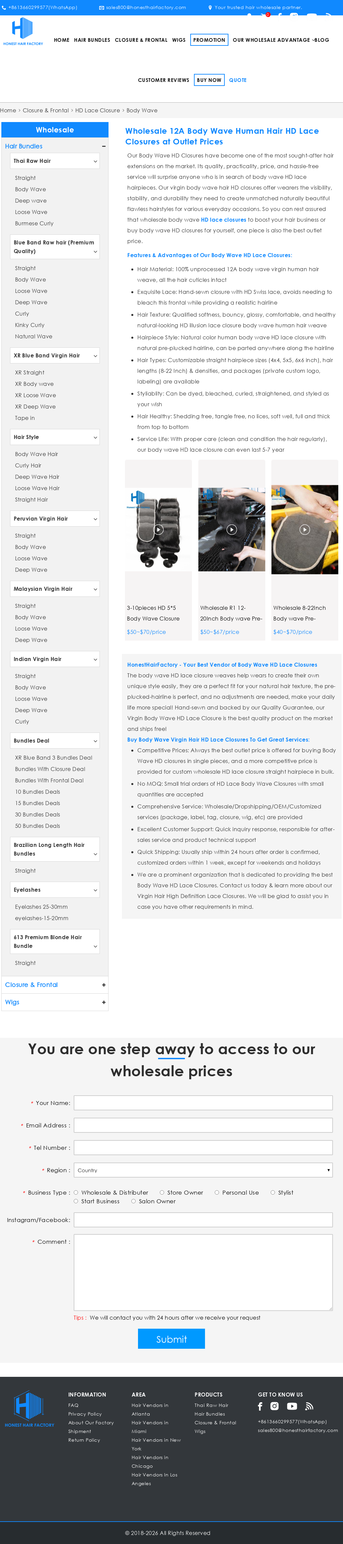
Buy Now (209, 80)
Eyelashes (27, 889)
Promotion (209, 40)
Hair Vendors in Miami (150, 1426)
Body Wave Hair (36, 453)
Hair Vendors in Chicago (150, 1461)
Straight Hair (31, 499)
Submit (171, 1338)
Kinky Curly (30, 324)
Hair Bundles (92, 40)
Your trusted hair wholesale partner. (255, 7)
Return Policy (84, 1440)
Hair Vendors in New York (156, 1444)
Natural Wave (34, 336)
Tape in (25, 417)
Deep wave (31, 200)
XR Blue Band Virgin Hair (47, 355)
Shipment (79, 1431)
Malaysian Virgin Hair (43, 588)
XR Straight (30, 372)
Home (62, 40)
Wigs (179, 40)
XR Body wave (34, 383)
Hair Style (26, 437)
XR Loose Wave (35, 395)
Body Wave (30, 189)
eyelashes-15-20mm (42, 917)
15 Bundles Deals (37, 802)
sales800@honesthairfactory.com (142, 7)
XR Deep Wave (35, 406)
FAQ (73, 1405)
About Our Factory (91, 1422)
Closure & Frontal (141, 40)
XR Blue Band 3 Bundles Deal (53, 757)
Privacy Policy (85, 1414)
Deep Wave (31, 302)
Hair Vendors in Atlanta (150, 1409)
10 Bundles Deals (37, 791)
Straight (25, 177)
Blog (322, 40)
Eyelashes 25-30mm (41, 906)
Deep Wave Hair (37, 476)
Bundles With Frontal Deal (49, 780)
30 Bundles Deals (37, 814)
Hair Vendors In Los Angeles (155, 1478)
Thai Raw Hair (32, 160)
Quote (238, 80)
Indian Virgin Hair (38, 659)
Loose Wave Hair (37, 487)
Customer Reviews (164, 80)
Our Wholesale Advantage (271, 40)
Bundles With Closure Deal (50, 768)
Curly (22, 313)
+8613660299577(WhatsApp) (39, 7)
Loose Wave (31, 211)
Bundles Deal (32, 740)
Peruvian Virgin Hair (41, 518)
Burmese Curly (34, 223)
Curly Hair (28, 465)
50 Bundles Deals (37, 825)
